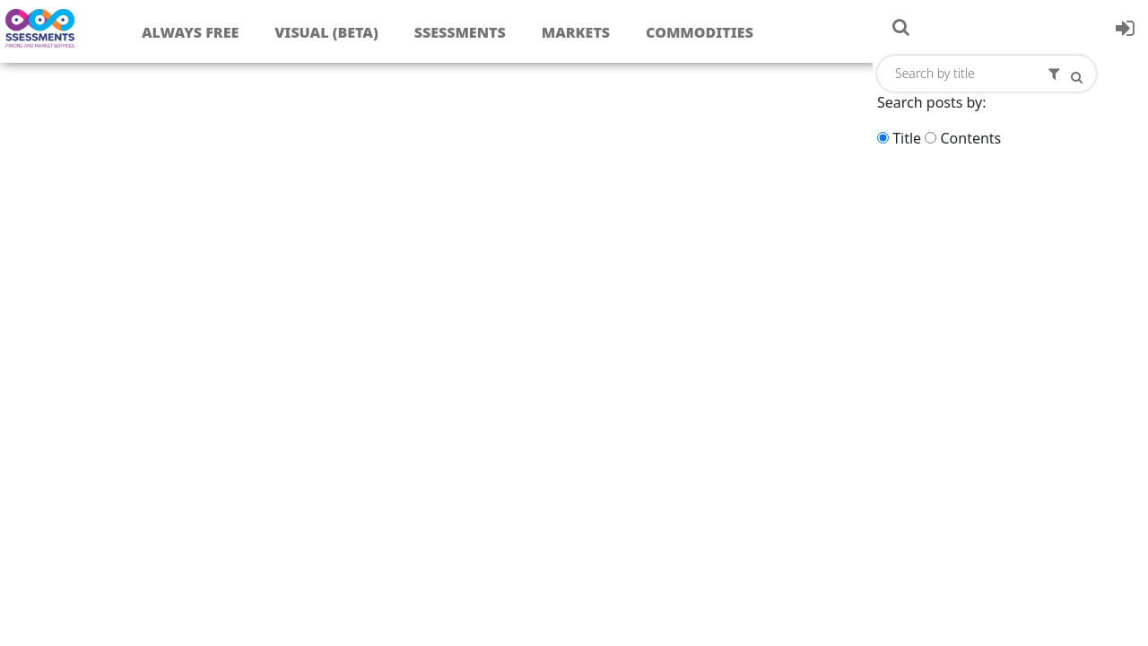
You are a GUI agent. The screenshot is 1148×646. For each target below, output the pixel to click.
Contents (970, 138)
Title (906, 138)
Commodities (699, 32)
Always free (190, 32)
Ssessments (460, 32)
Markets (576, 32)
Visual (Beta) (326, 32)
